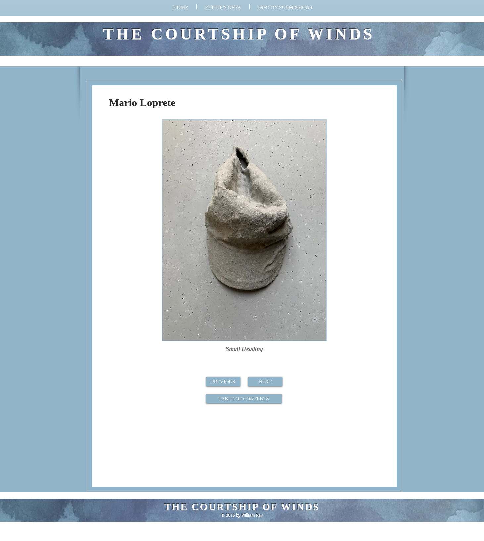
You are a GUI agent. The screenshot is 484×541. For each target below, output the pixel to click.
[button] (285, 6)
